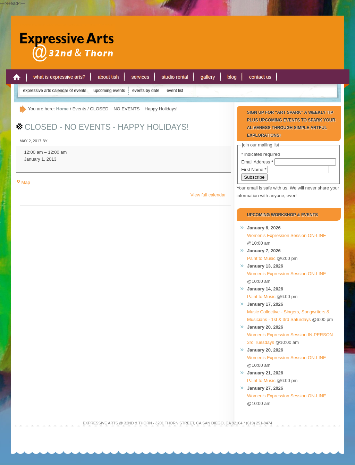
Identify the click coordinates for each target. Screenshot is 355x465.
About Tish (108, 77)
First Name (254, 169)
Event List (175, 90)
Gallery (208, 77)
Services (140, 77)
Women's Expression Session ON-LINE (286, 235)
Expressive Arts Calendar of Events (54, 90)
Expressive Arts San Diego (63, 38)
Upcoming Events (109, 90)
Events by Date (145, 90)
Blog (232, 77)
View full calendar (208, 194)
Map (23, 182)
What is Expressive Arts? (59, 77)
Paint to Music (261, 258)
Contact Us (260, 77)
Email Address (257, 161)
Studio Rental (175, 77)
